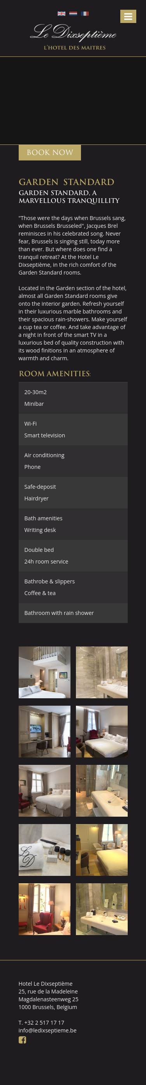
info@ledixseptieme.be (48, 1030)
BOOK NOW (49, 152)
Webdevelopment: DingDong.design (95, 1071)
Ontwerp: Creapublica (111, 1071)
